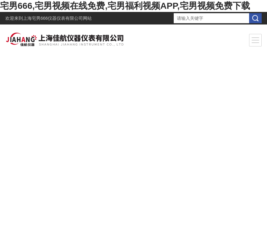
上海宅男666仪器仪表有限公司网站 (57, 18)
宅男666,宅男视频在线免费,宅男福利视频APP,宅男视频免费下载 (125, 6)
